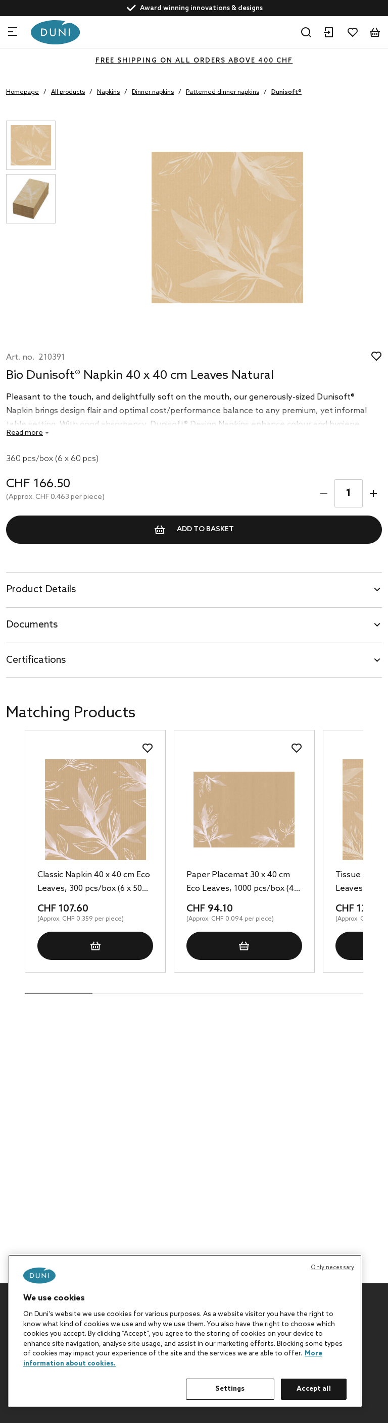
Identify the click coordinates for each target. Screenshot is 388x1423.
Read (25, 433)
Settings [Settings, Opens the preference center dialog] (230, 1389)
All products (68, 92)
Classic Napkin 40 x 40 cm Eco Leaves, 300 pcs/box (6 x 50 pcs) (93, 882)
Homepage (22, 92)
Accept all (313, 1389)
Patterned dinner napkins (222, 92)
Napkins (108, 92)
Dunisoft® (286, 92)
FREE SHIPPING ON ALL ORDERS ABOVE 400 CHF (194, 61)
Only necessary (332, 1267)
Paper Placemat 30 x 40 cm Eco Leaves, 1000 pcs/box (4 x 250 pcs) (243, 882)
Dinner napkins (153, 92)
